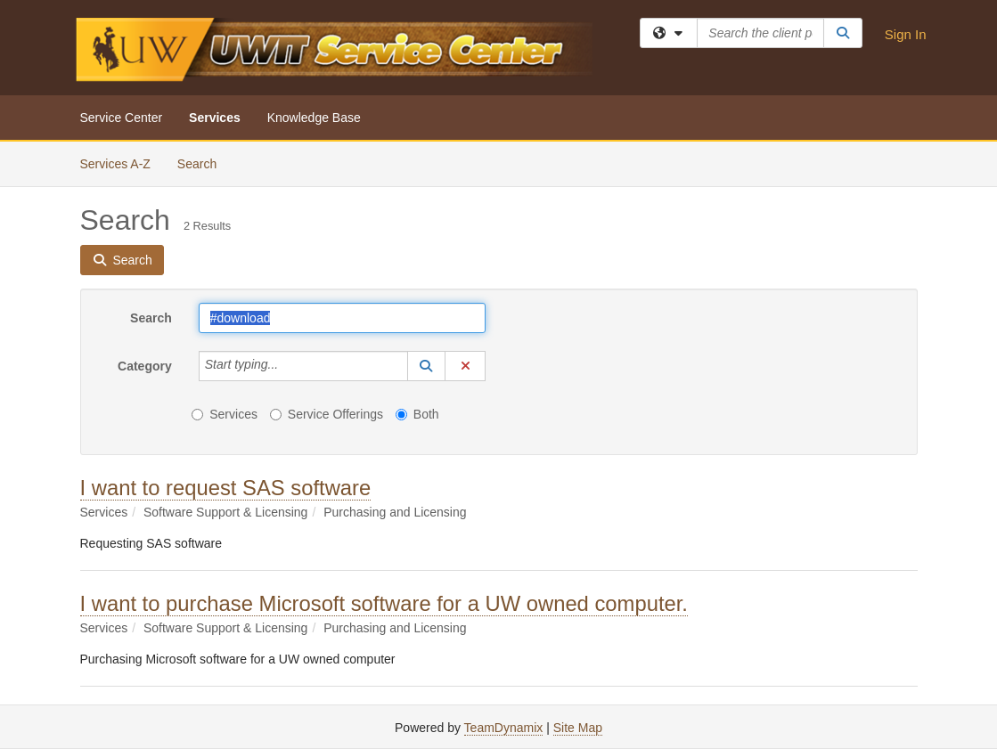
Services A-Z (115, 164)
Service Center (121, 117)
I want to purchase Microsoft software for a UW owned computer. (384, 603)
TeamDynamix (503, 728)
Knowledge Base (314, 117)
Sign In (906, 34)
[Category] (288, 366)
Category (145, 366)
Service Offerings (326, 414)
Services (215, 117)
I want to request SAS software (226, 488)
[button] (426, 366)
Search (203, 162)
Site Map (577, 728)
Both (417, 414)
